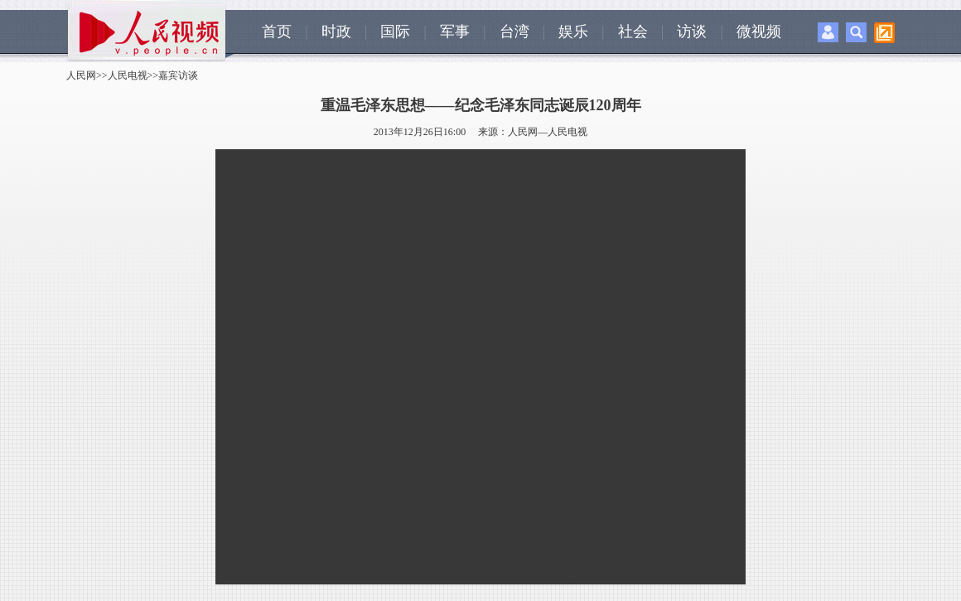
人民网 (81, 75)
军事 (455, 31)
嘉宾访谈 (178, 75)
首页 (277, 31)
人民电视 (127, 75)
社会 (633, 31)
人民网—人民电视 (547, 132)
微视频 (758, 31)
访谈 (692, 31)
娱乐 (573, 31)
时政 (336, 31)
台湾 (514, 31)
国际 (395, 31)
